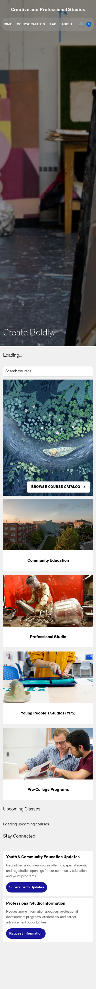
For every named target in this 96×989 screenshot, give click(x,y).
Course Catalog (31, 24)
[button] (48, 535)
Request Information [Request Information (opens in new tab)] (25, 933)
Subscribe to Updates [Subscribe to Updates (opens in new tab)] (26, 887)
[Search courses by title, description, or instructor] (48, 371)
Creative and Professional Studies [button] (48, 9)
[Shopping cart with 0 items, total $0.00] (86, 24)
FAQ (53, 24)
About (67, 24)
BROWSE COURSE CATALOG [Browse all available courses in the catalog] (55, 487)
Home (7, 24)
